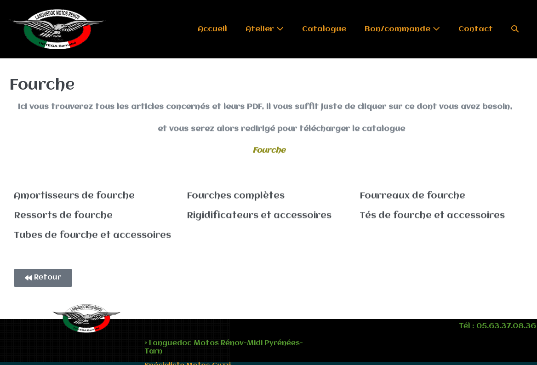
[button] (515, 29)
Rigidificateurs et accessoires (259, 215)
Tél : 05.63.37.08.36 (497, 326)
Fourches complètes (236, 195)
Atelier (265, 29)
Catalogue (324, 29)
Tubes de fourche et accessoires (92, 235)
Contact (475, 29)
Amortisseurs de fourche (74, 195)
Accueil (212, 29)
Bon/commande (402, 29)
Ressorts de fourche (63, 215)
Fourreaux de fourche (412, 195)
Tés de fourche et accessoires (432, 215)
